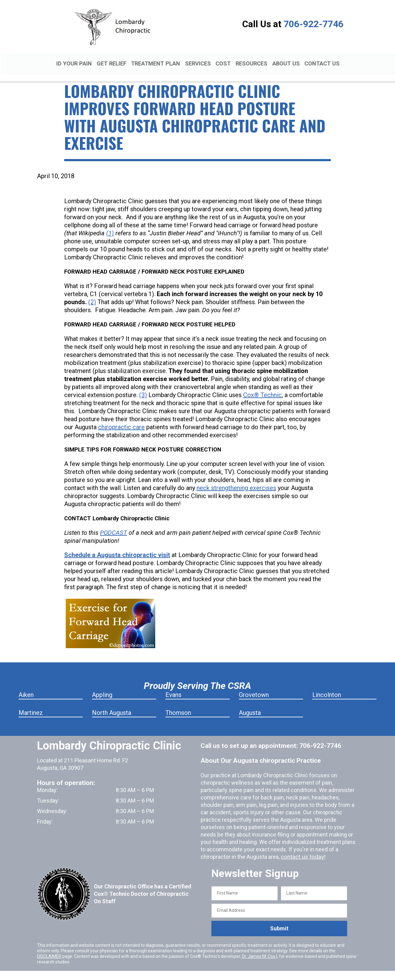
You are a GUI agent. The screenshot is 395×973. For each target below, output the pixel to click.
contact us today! (302, 849)
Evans (173, 687)
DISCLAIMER (49, 948)
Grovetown (254, 687)
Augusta (250, 705)
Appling (102, 687)
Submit (279, 921)
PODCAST (113, 525)
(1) (110, 226)
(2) (92, 295)
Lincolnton (326, 687)
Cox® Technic (262, 388)
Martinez (31, 705)
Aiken (26, 687)
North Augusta (111, 705)
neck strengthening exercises (236, 480)
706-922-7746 (313, 24)
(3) (143, 388)
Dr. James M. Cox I (259, 948)
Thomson (178, 705)
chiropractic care (121, 420)
